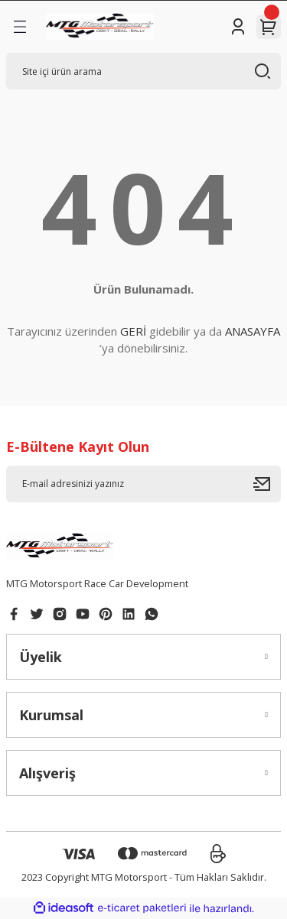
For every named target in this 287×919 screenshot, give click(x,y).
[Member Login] (238, 27)
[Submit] (267, 484)
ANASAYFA (252, 331)
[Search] (143, 71)
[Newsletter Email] (143, 484)
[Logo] (100, 27)
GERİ (133, 331)
